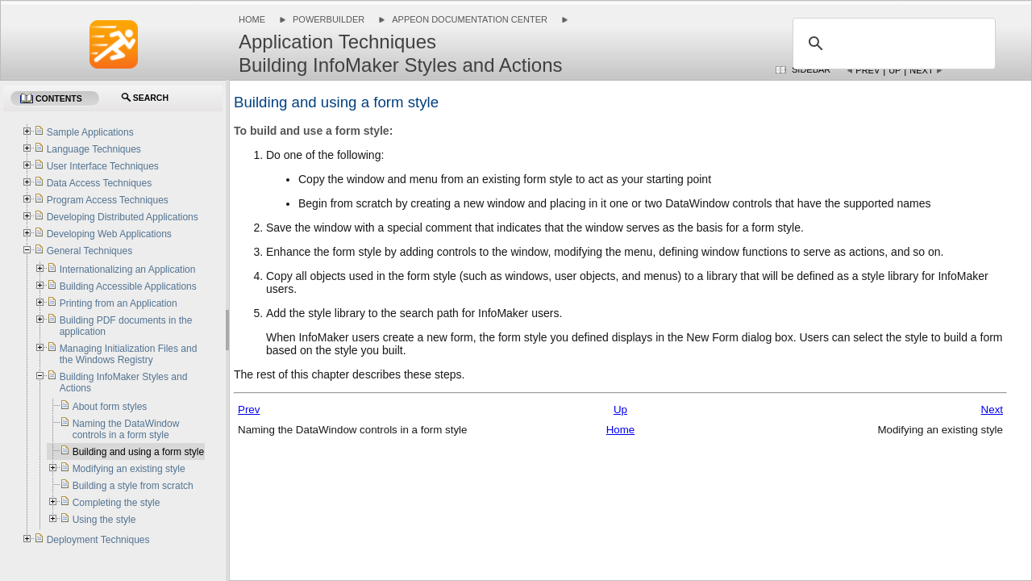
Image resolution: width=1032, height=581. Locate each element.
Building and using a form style (138, 452)
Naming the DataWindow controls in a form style (126, 429)
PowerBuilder (328, 19)
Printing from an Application (118, 303)
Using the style (104, 519)
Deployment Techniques (98, 539)
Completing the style (116, 502)
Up (894, 70)
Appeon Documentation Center (469, 19)
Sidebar (811, 69)
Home (252, 19)
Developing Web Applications (109, 234)
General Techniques (90, 251)
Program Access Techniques (108, 200)
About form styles (110, 406)
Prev (867, 70)
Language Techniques (94, 149)
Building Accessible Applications (128, 286)
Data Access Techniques (99, 183)
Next (921, 70)
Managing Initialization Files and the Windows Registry (129, 354)
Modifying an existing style (129, 468)
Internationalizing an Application (128, 269)
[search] (891, 43)
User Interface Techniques (103, 166)
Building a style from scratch (133, 485)
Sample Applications (90, 132)
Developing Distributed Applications (122, 217)
